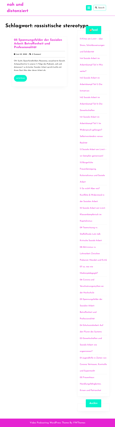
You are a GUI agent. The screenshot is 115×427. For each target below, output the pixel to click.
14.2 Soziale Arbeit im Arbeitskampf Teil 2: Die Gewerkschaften (91, 104)
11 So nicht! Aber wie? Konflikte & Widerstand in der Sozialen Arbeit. (92, 195)
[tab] (89, 8)
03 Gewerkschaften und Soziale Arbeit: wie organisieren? (91, 344)
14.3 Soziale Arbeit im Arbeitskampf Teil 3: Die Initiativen (91, 84)
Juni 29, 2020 (23, 54)
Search (99, 8)
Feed (94, 30)
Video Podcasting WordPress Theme (49, 423)
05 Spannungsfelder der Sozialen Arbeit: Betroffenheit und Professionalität (38, 45)
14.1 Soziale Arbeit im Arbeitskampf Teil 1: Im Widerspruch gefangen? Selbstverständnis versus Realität (91, 130)
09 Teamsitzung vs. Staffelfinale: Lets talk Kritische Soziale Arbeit (91, 234)
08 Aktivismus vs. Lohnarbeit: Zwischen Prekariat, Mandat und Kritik (93, 253)
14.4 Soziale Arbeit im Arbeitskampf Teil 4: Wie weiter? (91, 64)
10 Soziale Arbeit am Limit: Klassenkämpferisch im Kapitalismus (92, 214)
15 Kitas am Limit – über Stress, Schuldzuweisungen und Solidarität (92, 45)
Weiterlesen (23, 77)
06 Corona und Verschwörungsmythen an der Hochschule (92, 286)
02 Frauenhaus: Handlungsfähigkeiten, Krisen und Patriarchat (90, 384)
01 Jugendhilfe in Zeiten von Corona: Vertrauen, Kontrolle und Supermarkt (93, 364)
